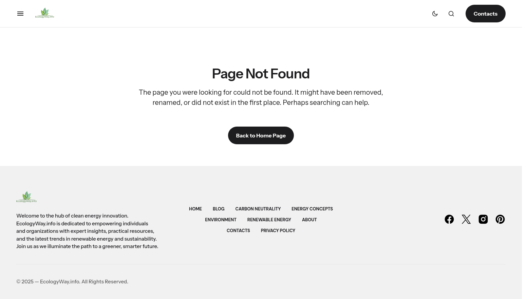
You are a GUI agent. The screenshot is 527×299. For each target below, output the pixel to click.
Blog (219, 209)
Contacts (485, 13)
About (309, 220)
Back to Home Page (261, 135)
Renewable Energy (269, 220)
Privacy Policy (278, 230)
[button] (20, 14)
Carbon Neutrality (258, 209)
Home (195, 209)
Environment (221, 220)
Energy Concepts (312, 209)
